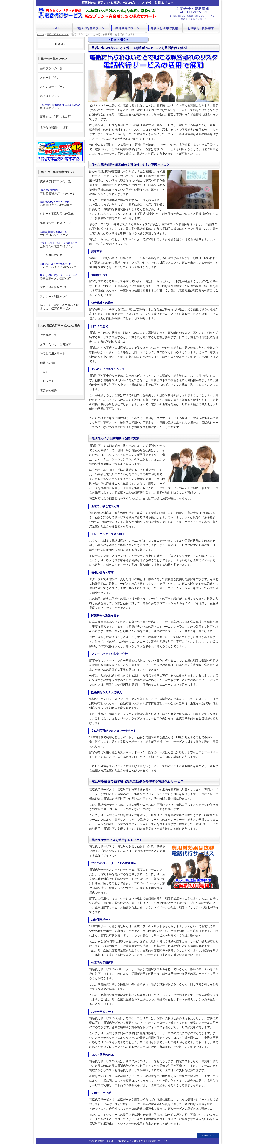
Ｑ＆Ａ (44, 371)
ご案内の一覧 (48, 335)
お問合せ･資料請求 (201, 27)
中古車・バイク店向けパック (58, 265)
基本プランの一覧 (51, 68)
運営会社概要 (48, 390)
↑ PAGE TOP (208, 1135)
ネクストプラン (50, 96)
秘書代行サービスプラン (55, 222)
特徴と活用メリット (52, 353)
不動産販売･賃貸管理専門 (56, 203)
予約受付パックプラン (54, 233)
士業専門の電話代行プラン (58, 245)
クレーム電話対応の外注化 (57, 213)
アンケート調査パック (54, 296)
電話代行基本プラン (91, 27)
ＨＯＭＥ (54, 27)
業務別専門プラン (128, 27)
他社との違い (48, 362)
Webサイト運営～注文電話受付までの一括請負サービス (59, 306)
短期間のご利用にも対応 (55, 116)
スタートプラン (50, 77)
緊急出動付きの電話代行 (59, 277)
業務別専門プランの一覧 (55, 181)
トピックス (47, 381)
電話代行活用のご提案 (54, 127)
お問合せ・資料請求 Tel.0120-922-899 (192, 10)
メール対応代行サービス (55, 255)
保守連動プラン (60, 106)
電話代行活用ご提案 (164, 27)
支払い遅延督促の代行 (54, 287)
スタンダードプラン (52, 86)
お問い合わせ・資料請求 (55, 344)
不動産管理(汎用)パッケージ (57, 192)
